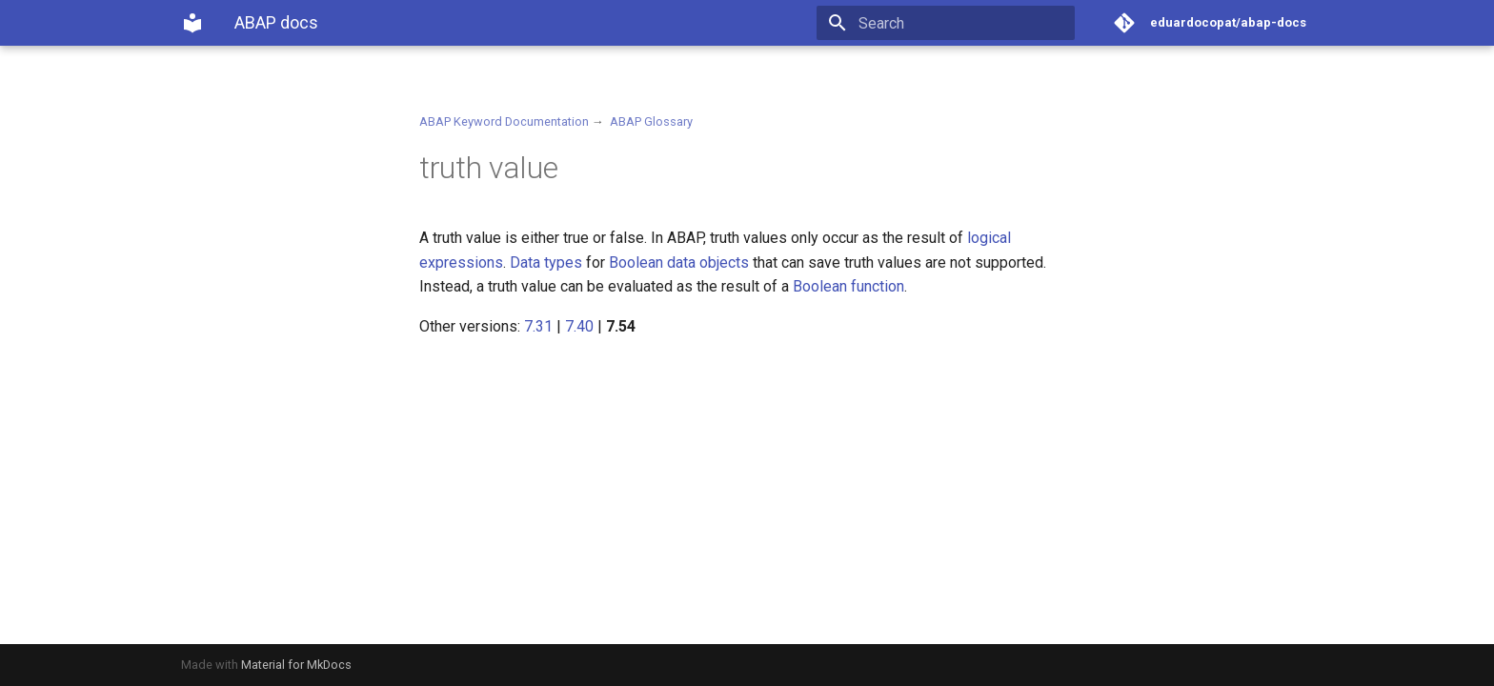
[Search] (963, 23)
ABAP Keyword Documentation (504, 121)
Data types (546, 262)
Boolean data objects (679, 262)
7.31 (538, 326)
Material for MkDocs (296, 664)
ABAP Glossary (651, 121)
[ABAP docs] (192, 23)
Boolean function (848, 286)
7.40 (579, 326)
